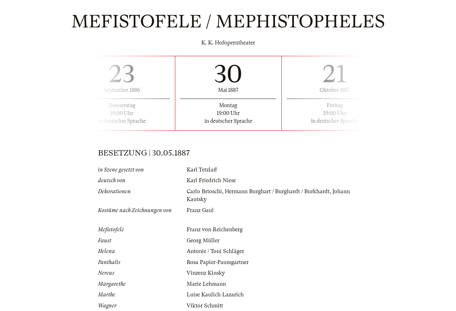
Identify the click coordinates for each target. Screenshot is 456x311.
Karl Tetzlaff (202, 170)
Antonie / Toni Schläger (215, 251)
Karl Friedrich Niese (211, 180)
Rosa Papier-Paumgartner (218, 262)
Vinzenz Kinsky (206, 273)
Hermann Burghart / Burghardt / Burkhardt (277, 191)
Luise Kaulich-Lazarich (215, 294)
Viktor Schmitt (205, 305)
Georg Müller (203, 240)
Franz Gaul (200, 210)
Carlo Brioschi (204, 191)
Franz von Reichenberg (215, 229)
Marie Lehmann (206, 284)
